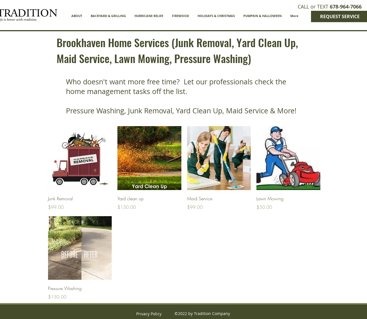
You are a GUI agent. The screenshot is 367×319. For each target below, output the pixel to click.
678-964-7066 (346, 6)
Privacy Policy (148, 313)
